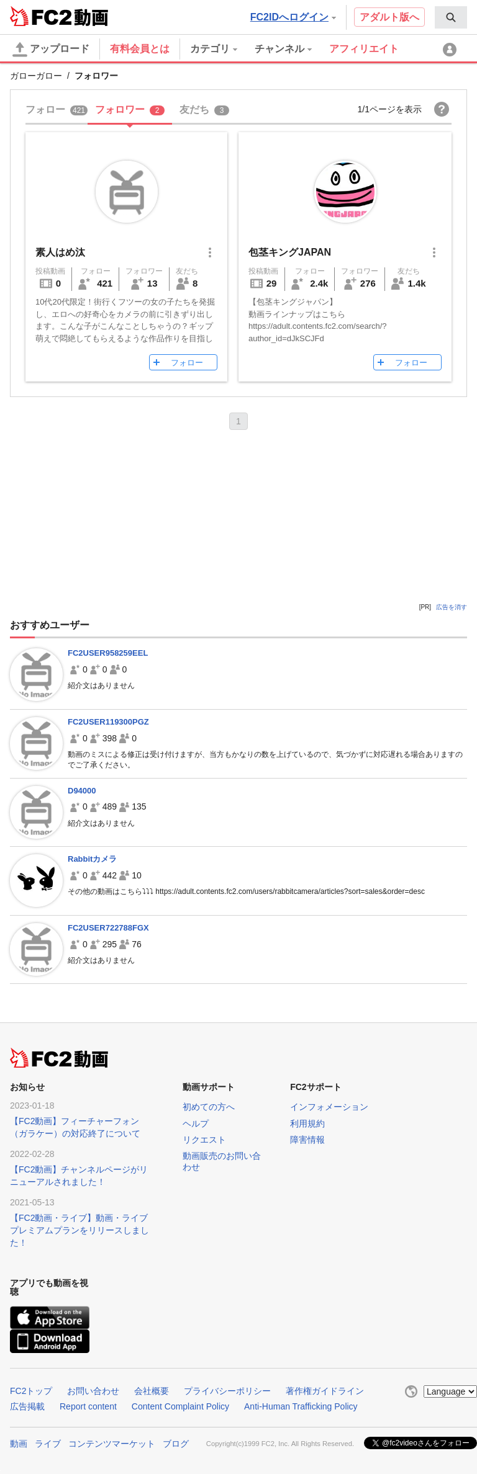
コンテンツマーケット (111, 1444)
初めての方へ (209, 1107)
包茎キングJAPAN (289, 252)
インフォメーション (329, 1107)
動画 (18, 1444)
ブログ (176, 1444)
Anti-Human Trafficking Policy (301, 1406)
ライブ (48, 1444)
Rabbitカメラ (92, 859)
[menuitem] (451, 17)
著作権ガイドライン (325, 1391)
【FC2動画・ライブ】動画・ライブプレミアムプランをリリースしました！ (79, 1230)
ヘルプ (196, 1123)
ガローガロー (36, 76)
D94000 (82, 790)
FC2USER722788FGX (108, 927)
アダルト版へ (389, 17)
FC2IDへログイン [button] (293, 17)
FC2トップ (31, 1391)
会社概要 (151, 1391)
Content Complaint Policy (180, 1406)
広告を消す (451, 607)
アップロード (50, 49)
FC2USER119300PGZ (108, 721)
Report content (88, 1406)
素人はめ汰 (60, 252)
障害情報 (307, 1140)
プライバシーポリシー (227, 1391)
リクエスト (204, 1140)
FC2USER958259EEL (108, 653)
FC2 (40, 16)
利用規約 (307, 1123)
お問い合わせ (93, 1391)
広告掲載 (27, 1406)
